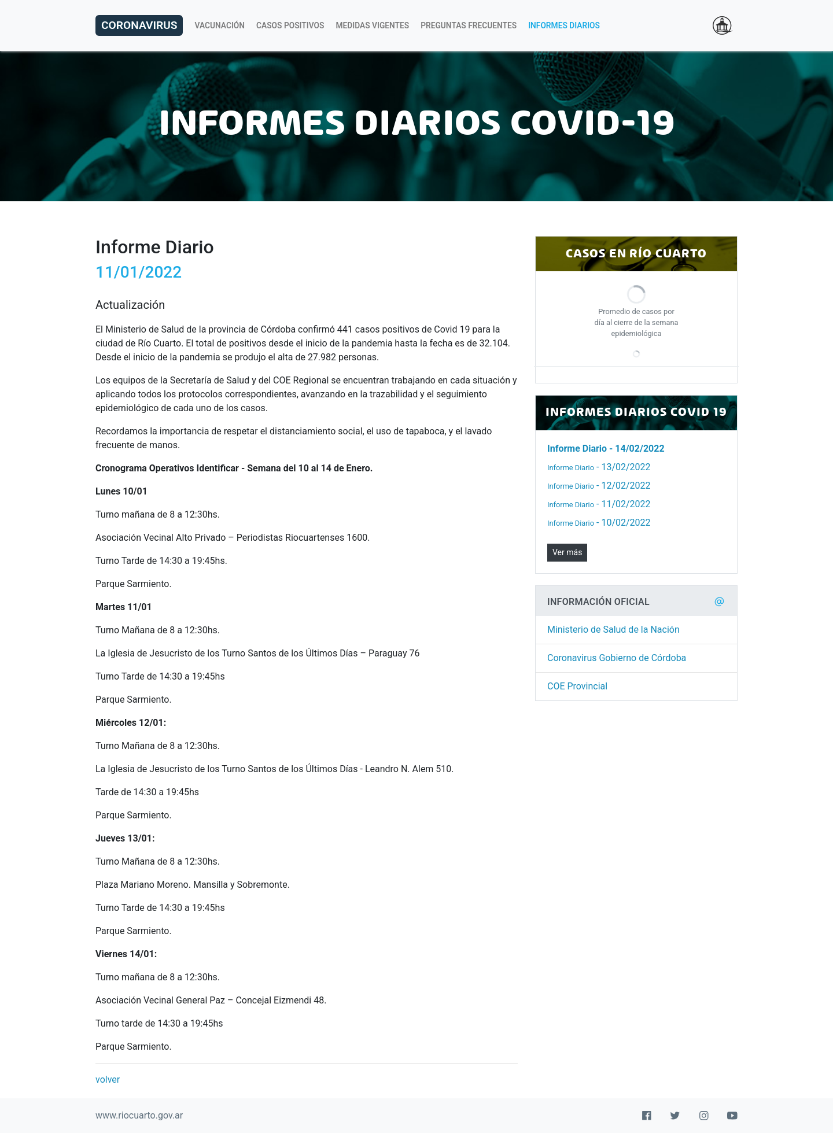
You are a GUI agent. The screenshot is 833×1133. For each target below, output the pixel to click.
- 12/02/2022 (599, 485)
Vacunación (219, 25)
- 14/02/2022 (606, 448)
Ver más (567, 552)
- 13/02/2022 (599, 467)
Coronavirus (139, 25)
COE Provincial (577, 686)
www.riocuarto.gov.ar (139, 1115)
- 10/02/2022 (599, 522)
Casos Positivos (290, 25)
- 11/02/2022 (599, 504)
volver (107, 1079)
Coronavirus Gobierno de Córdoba (616, 657)
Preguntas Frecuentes (469, 25)
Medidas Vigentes (373, 25)
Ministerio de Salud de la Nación (613, 629)
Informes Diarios (564, 25)
